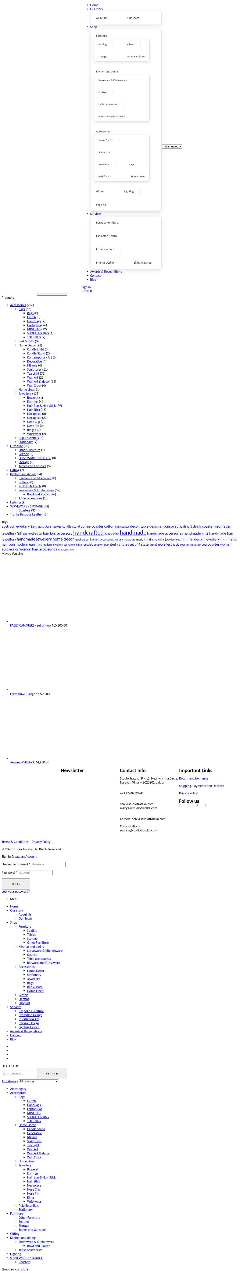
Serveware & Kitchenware (36, 490)
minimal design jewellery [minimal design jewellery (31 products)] (200, 539)
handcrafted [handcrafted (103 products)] (88, 532)
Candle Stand (36, 353)
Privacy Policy (188, 793)
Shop (13, 922)
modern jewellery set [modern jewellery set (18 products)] (55, 544)
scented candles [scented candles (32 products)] (116, 544)
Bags (22, 309)
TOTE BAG (34, 337)
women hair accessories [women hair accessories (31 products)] (38, 549)
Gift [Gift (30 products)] (20, 533)
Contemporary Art (39, 357)
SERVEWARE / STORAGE (35, 458)
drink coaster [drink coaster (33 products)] (203, 526)
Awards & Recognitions (26, 1031)
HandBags (34, 321)
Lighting (15, 502)
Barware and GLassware (35, 478)
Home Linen (27, 390)
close (24, 1269)
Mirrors (32, 365)
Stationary (26, 442)
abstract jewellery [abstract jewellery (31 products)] (16, 526)
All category (18, 1089)
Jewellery (25, 394)
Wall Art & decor (38, 381)
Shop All (24, 1003)
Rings (31, 430)
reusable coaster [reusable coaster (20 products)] (93, 544)
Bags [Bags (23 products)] (34, 526)
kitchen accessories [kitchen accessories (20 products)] (102, 539)
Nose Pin (33, 426)
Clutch (31, 317)
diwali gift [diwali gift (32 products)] (184, 526)
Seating (24, 454)
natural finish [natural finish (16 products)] (75, 544)
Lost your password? (16, 891)
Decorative (34, 361)
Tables (31, 935)
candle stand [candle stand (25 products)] (71, 526)
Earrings (32, 402)
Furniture (16, 446)
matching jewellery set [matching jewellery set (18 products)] (167, 539)
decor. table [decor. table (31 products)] (139, 526)
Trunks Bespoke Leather (26, 514)
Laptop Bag (34, 325)
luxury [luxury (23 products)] (119, 539)
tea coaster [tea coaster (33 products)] (210, 544)
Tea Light (33, 373)
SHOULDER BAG (38, 333)
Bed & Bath (26, 341)
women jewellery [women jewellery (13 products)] (66, 549)
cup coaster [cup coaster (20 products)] (122, 526)
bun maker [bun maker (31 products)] (53, 526)
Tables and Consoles (32, 466)
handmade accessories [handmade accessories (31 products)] (165, 533)
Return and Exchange (193, 778)
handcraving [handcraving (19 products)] (111, 533)
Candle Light (35, 349)
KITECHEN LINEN (30, 486)
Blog (13, 1039)
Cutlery (24, 482)
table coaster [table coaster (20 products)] (181, 544)
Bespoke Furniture (31, 1011)
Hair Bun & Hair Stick (41, 406)
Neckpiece (34, 418)
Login (16, 883)
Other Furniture (29, 450)
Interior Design (29, 1023)
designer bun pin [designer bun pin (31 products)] (162, 526)
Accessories (18, 305)
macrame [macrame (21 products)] (130, 539)
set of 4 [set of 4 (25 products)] (135, 544)
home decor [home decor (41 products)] (63, 539)
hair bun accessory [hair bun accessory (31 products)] (57, 533)
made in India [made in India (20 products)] (144, 539)
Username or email (16, 864)
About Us (25, 914)
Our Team (25, 918)
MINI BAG (33, 329)
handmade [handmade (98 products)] (133, 532)
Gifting (14, 470)
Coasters (24, 510)
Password (9, 872)
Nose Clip (33, 422)
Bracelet (32, 398)
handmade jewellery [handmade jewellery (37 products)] (34, 539)
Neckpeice (34, 414)
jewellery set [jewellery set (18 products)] (82, 539)
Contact (15, 1035)
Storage (24, 462)
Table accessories (30, 498)
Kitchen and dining (23, 474)
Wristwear (34, 434)
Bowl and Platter (38, 494)
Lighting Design (29, 1027)
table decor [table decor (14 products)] (195, 544)
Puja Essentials (29, 438)
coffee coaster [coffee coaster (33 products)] (92, 526)
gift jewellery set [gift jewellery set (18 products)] (32, 533)
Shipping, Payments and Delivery (201, 786)
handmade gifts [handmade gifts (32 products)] (196, 533)
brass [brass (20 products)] (40, 526)
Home (14, 906)
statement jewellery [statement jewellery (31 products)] (156, 544)
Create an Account (24, 857)
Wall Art (32, 377)
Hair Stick (33, 410)
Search (52, 1073)
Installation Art (29, 1019)
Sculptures (34, 369)
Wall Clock (34, 386)
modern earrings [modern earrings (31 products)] (29, 544)
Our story (16, 910)
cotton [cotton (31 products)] (109, 526)
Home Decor (27, 345)
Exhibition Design (30, 1015)
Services (15, 1007)
